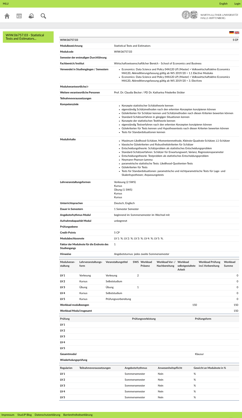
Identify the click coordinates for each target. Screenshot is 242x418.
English (223, 3)
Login (237, 3)
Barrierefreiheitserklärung (77, 415)
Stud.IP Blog (24, 415)
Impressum (8, 415)
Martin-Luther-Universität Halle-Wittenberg (210, 15)
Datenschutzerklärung (47, 415)
